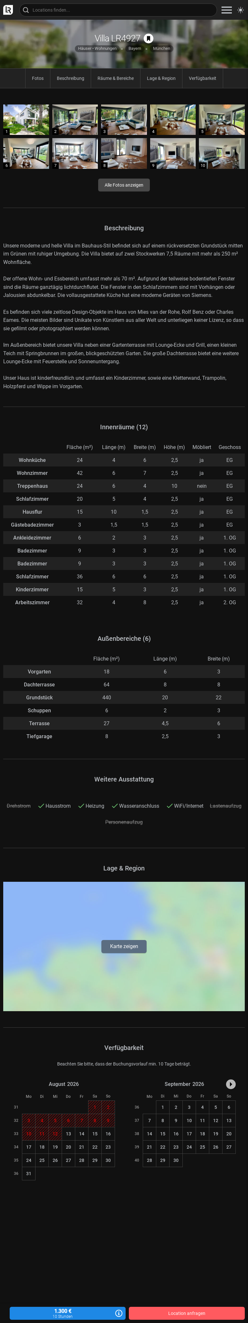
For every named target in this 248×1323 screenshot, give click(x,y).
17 (28, 1147)
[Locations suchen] (118, 10)
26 (55, 1160)
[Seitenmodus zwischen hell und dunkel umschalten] (240, 10)
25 (42, 1160)
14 (81, 1133)
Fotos (38, 78)
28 (81, 1160)
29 (95, 1160)
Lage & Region (161, 78)
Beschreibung (70, 78)
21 (81, 1147)
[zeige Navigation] (226, 10)
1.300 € (67, 1313)
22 (95, 1147)
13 (68, 1133)
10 (189, 1120)
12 (215, 1120)
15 (95, 1133)
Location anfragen (186, 1313)
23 (108, 1147)
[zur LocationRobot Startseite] (6, 10)
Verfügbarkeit (202, 78)
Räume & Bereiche (116, 78)
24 (28, 1160)
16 (108, 1133)
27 (68, 1160)
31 (28, 1173)
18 (42, 1147)
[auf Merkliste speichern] (148, 38)
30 (108, 1160)
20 (68, 1147)
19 (55, 1147)
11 (202, 1120)
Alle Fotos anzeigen (124, 185)
